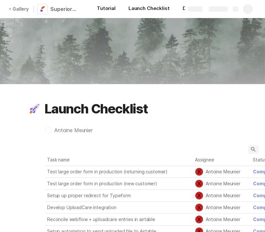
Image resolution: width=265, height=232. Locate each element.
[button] (34, 109)
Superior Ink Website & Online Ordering (65, 9)
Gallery (19, 9)
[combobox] (222, 172)
